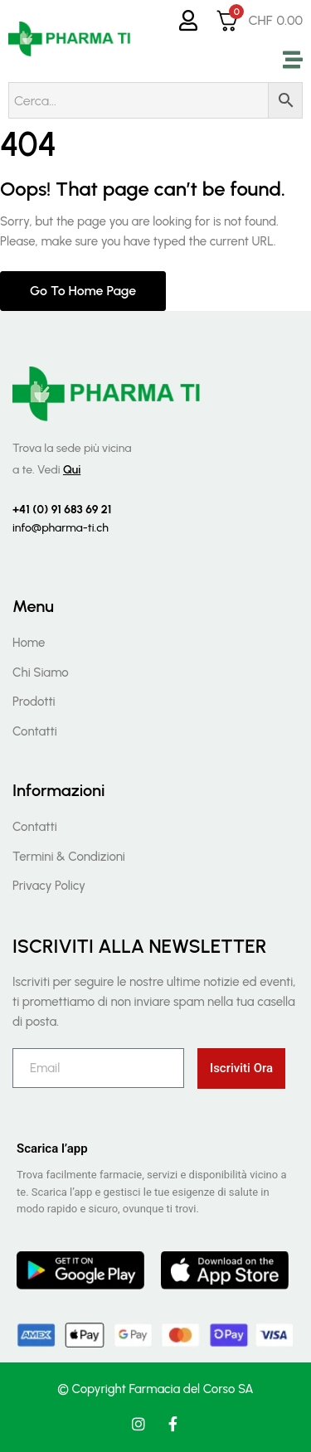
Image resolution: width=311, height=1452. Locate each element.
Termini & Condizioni (68, 856)
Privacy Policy (48, 885)
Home (28, 642)
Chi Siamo (40, 672)
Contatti (34, 731)
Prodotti (34, 701)
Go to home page (83, 291)
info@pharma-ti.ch (60, 528)
